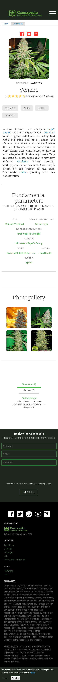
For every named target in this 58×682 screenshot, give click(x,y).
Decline (15, 678)
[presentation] (29, 475)
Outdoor (10, 115)
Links (6, 574)
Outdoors (22, 161)
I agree (6, 678)
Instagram (47, 514)
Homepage (9, 571)
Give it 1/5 (9, 96)
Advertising (9, 545)
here (49, 483)
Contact (7, 549)
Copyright (8, 552)
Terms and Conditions (14, 559)
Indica (27, 108)
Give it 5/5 (23, 96)
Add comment (29, 398)
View (7, 24)
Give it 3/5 (16, 96)
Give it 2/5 (12, 96)
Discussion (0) (29, 384)
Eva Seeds (35, 83)
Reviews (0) (18, 24)
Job (6, 556)
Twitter (29, 34)
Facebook (22, 34)
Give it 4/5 (20, 96)
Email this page (36, 34)
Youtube (38, 514)
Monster (50, 132)
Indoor (42, 108)
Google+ (29, 514)
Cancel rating (5, 96)
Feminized (10, 108)
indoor (23, 172)
